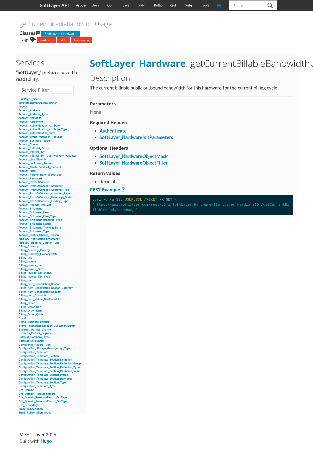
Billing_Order (27, 303)
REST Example (105, 189)
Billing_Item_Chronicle (32, 295)
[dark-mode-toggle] (221, 5)
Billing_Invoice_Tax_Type (34, 276)
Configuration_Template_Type (37, 386)
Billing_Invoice (27, 261)
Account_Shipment (30, 208)
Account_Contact (29, 144)
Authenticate (113, 131)
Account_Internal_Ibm (32, 152)
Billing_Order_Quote (31, 314)
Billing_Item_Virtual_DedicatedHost (41, 299)
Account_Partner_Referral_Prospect (40, 174)
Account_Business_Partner (35, 140)
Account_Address (29, 110)
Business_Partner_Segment (35, 333)
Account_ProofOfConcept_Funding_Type (43, 201)
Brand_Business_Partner (34, 322)
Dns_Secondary (28, 405)
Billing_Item (26, 280)
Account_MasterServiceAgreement (40, 167)
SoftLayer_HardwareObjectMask (134, 156)
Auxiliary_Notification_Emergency (39, 239)
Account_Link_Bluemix (32, 159)
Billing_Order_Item (30, 310)
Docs (95, 5)
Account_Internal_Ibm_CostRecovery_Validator (47, 155)
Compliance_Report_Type (34, 344)
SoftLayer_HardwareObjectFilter (134, 163)
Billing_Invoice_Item (31, 265)
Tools (205, 5)
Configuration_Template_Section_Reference (45, 378)
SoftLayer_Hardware (60, 34)
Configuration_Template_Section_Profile (43, 374)
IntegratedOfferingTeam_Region (38, 103)
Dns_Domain (26, 390)
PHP (141, 5)
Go (109, 5)
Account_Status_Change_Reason (39, 235)
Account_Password (30, 178)
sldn (63, 40)
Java (126, 5)
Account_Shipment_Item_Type (37, 216)
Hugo (46, 441)
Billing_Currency (29, 246)
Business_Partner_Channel (35, 329)
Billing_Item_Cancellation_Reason (39, 284)
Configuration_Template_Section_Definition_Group (50, 363)
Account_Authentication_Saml (37, 133)
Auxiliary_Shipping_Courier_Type (39, 242)
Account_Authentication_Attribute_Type (43, 129)
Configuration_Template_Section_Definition (45, 359)
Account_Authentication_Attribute (39, 125)
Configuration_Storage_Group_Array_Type (44, 348)
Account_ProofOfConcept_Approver (40, 186)
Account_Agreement (31, 121)
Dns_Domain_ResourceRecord (37, 393)
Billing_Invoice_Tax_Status (35, 272)
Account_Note (27, 170)
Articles (81, 5)
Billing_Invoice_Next (31, 269)
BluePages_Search (30, 99)
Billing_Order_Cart (30, 307)
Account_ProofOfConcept (34, 182)
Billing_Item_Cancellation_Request (40, 291)
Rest (173, 5)
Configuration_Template (33, 352)
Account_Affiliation (30, 118)
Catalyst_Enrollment (31, 341)
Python (159, 5)
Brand (22, 318)
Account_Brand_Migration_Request (40, 137)
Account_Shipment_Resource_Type (40, 220)
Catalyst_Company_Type (34, 337)
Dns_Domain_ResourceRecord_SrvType (43, 401)
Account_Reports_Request (35, 205)
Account (23, 106)
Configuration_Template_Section (39, 356)
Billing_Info (25, 257)
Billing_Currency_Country (34, 250)
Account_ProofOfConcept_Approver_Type (44, 193)
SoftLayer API (54, 5)
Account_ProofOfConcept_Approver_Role (44, 189)
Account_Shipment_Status (35, 223)
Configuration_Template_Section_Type (42, 382)
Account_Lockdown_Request (36, 163)
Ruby (189, 5)
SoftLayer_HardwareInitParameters (136, 137)
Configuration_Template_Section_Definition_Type (49, 367)
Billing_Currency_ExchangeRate (38, 254)
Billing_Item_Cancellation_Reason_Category (46, 288)
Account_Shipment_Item (34, 212)
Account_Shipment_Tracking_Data (40, 227)
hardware (81, 40)
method (46, 40)
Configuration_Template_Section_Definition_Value (49, 371)
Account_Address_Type (33, 114)
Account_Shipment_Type (34, 231)
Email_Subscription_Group (35, 412)
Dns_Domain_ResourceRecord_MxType (43, 397)
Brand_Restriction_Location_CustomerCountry (47, 325)
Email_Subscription (31, 409)
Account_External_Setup (34, 148)
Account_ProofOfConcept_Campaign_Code (45, 197)
